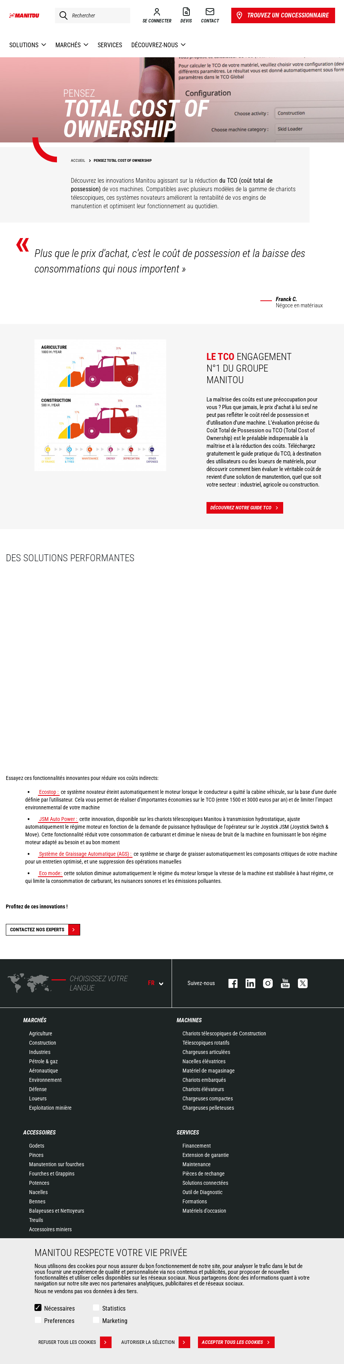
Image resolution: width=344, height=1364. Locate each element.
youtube (281, 983)
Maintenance (196, 1164)
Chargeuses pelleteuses (208, 1108)
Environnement (45, 1080)
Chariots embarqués (204, 1080)
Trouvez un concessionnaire (282, 15)
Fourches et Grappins (51, 1173)
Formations (194, 1201)
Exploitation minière (50, 1108)
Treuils (36, 1220)
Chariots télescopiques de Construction (224, 1033)
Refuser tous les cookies (75, 1342)
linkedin (246, 983)
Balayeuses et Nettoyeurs (56, 1211)
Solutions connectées (205, 1183)
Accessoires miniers (50, 1229)
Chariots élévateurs (203, 1089)
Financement (196, 1146)
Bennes (37, 1201)
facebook (229, 983)
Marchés (34, 1020)
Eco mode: (50, 873)
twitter (299, 983)
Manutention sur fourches (56, 1164)
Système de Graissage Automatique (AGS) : (85, 854)
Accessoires (39, 1132)
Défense (38, 1089)
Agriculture (40, 1033)
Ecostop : (48, 792)
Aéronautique (43, 1071)
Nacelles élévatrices (203, 1061)
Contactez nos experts (45, 929)
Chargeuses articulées (206, 1052)
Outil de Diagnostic (202, 1192)
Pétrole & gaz (43, 1061)
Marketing (114, 1321)
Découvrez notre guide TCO (246, 508)
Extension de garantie (205, 1155)
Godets (36, 1146)
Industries (39, 1052)
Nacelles (38, 1192)
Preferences (59, 1321)
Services (188, 1132)
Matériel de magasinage (208, 1071)
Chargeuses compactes (207, 1098)
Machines (189, 1020)
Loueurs (37, 1098)
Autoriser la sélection (155, 1342)
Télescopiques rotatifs (205, 1043)
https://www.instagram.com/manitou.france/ (264, 983)
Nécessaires (59, 1308)
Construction (42, 1043)
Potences (39, 1183)
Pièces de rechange (203, 1173)
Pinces (36, 1155)
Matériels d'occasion (204, 1211)
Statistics (114, 1308)
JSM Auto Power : (58, 819)
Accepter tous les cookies (238, 1342)
